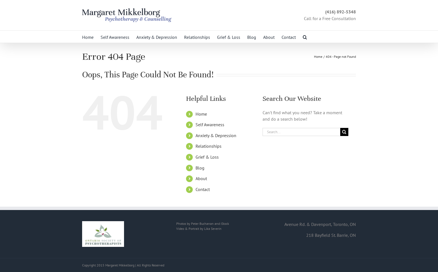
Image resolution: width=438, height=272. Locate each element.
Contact (203, 189)
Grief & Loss (207, 157)
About (201, 178)
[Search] (344, 132)
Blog (200, 168)
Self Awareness (210, 124)
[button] (305, 37)
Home (201, 114)
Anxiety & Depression (216, 135)
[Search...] (301, 132)
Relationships (209, 146)
